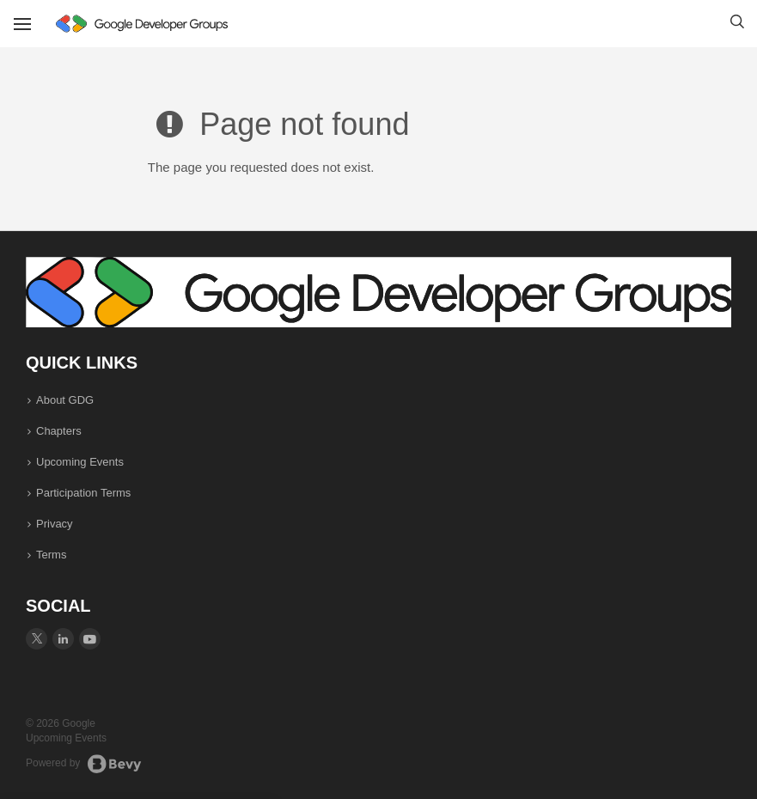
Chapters (59, 430)
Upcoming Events (80, 461)
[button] (737, 24)
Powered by (84, 763)
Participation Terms (83, 492)
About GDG (65, 399)
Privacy (54, 523)
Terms (51, 554)
